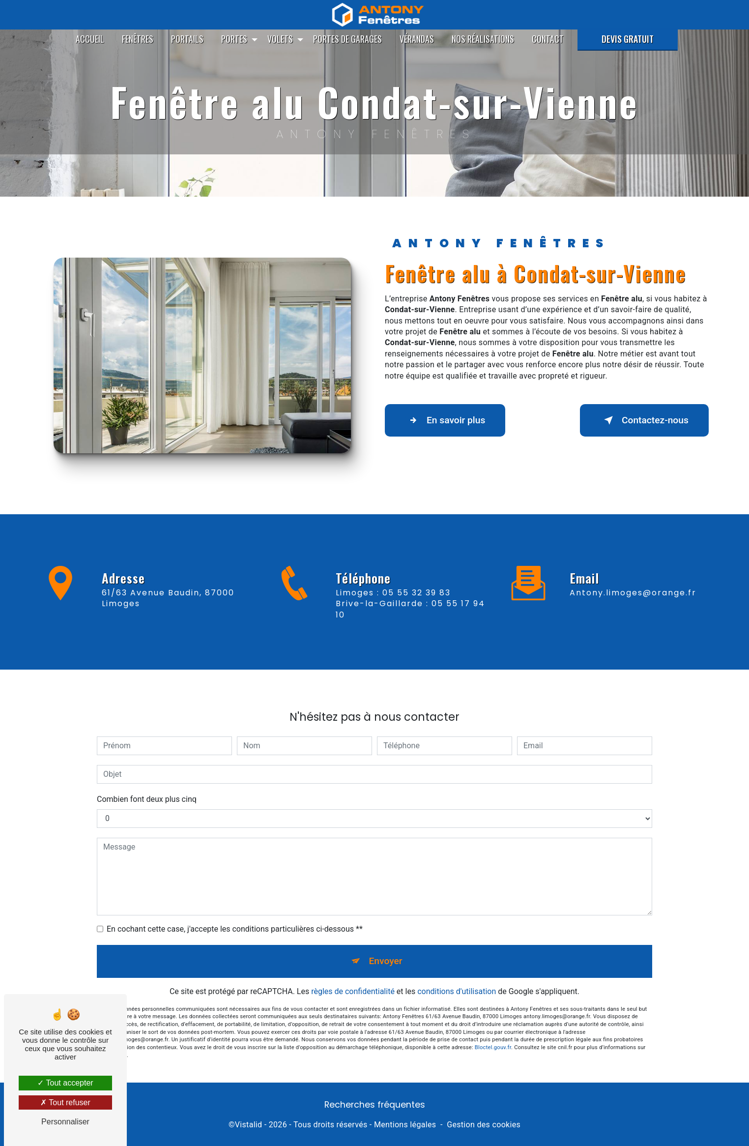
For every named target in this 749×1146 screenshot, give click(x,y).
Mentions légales (405, 1124)
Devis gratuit (628, 38)
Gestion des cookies (483, 1124)
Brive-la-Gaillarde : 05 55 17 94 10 (410, 620)
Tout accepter (65, 1083)
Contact (548, 38)
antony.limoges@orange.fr (633, 581)
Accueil (90, 38)
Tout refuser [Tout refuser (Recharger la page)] (65, 1102)
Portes (234, 38)
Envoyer (386, 949)
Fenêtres (137, 38)
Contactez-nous (644, 420)
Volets (280, 38)
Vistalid (248, 1124)
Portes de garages (347, 38)
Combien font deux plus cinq (147, 788)
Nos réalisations (483, 38)
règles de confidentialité (353, 979)
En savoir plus (445, 420)
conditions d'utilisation (456, 979)
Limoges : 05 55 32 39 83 (393, 604)
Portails (187, 38)
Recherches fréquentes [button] (374, 1105)
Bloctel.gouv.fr (493, 1036)
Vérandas (417, 38)
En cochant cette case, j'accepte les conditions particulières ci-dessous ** (235, 917)
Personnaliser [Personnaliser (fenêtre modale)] (65, 1121)
